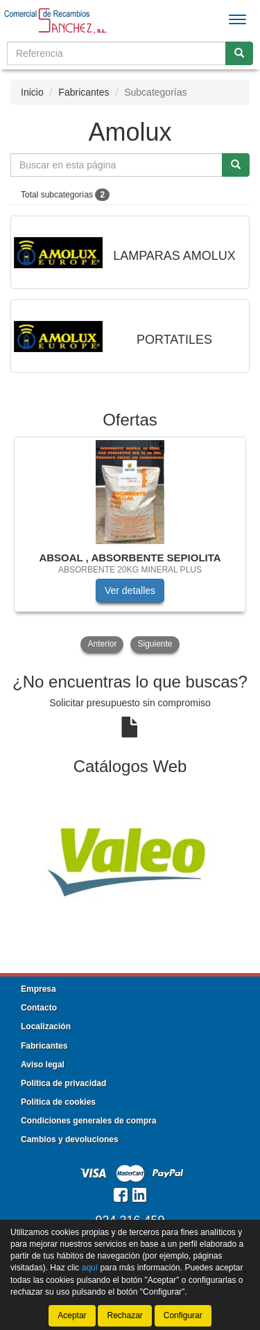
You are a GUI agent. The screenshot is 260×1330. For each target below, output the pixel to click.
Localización (46, 1026)
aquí (90, 1267)
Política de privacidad (63, 1083)
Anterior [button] (101, 644)
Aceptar (72, 1315)
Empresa (38, 989)
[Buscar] (239, 53)
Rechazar (124, 1315)
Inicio (32, 92)
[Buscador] (116, 53)
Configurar (183, 1315)
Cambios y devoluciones (70, 1139)
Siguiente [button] (154, 644)
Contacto (39, 1008)
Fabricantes (83, 92)
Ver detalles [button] (130, 590)
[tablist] (130, 546)
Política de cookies (58, 1102)
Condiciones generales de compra (88, 1121)
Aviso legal (42, 1064)
